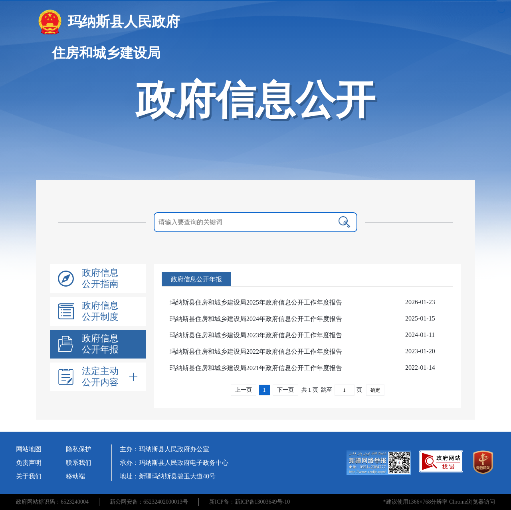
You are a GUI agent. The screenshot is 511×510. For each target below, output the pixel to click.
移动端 (75, 476)
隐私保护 (78, 449)
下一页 (285, 390)
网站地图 (29, 449)
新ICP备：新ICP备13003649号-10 (249, 502)
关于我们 (29, 476)
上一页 (243, 390)
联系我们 (78, 462)
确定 (375, 390)
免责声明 (29, 462)
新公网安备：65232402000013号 (149, 502)
